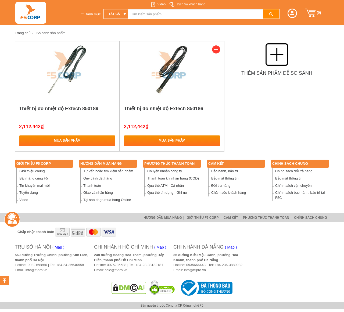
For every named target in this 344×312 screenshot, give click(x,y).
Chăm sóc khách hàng (228, 193)
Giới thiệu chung (32, 171)
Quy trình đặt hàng (97, 178)
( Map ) (58, 247)
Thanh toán (92, 186)
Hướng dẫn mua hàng (101, 164)
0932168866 (37, 265)
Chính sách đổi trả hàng (294, 171)
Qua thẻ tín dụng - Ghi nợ (167, 193)
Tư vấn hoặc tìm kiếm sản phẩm (108, 171)
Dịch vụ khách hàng (190, 4)
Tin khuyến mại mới (34, 186)
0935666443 (196, 265)
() (313, 13)
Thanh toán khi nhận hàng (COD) (173, 178)
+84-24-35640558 (70, 265)
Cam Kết (216, 164)
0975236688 (116, 265)
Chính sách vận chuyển (293, 186)
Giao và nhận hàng (98, 193)
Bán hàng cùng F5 (33, 178)
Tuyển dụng (28, 193)
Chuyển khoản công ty (164, 171)
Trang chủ (24, 33)
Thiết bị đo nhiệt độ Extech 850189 (58, 108)
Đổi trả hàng (220, 186)
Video (161, 4)
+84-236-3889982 (228, 265)
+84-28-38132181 (149, 265)
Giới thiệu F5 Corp (33, 164)
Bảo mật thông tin (224, 178)
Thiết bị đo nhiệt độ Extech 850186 (163, 108)
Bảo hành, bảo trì (224, 171)
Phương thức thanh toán (169, 164)
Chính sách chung (290, 164)
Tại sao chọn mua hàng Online (107, 200)
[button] (292, 13)
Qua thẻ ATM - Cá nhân (165, 186)
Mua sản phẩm (67, 140)
